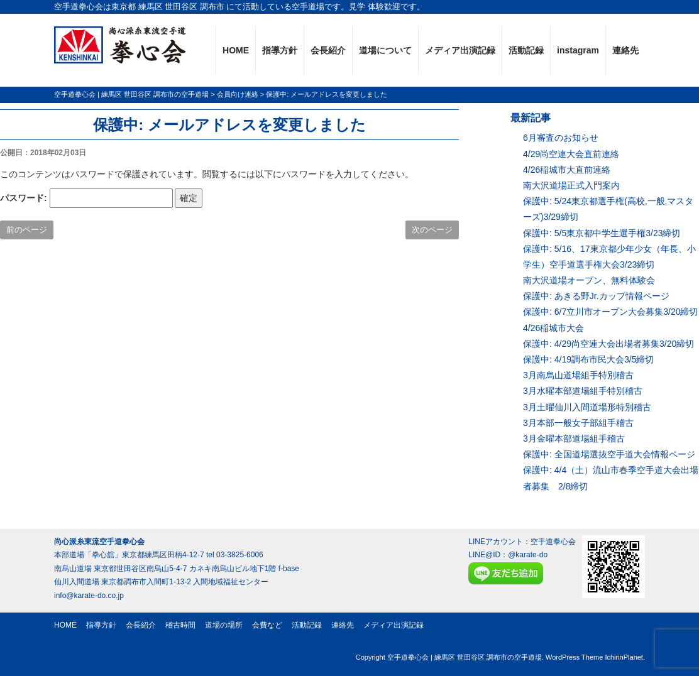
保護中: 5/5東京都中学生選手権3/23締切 (602, 233)
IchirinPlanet (624, 657)
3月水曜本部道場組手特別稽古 (582, 391)
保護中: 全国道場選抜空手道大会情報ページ (609, 454)
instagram (578, 50)
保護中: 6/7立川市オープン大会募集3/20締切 (610, 312)
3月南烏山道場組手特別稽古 (578, 375)
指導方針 (279, 50)
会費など (267, 625)
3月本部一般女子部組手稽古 (578, 423)
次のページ (432, 229)
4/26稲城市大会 (553, 328)
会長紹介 (328, 50)
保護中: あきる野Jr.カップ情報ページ (596, 296)
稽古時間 (180, 625)
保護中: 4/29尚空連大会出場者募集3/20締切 (608, 344)
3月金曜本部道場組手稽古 (574, 438)
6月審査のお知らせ (560, 138)
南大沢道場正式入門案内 (571, 185)
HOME (236, 50)
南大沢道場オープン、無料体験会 (589, 280)
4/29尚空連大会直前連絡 (571, 154)
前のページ (26, 229)
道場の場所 (224, 625)
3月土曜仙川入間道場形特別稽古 (587, 407)
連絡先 (625, 50)
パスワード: (86, 198)
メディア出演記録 (460, 50)
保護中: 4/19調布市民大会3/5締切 (588, 359)
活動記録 (526, 50)
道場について (385, 50)
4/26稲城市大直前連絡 (566, 170)
